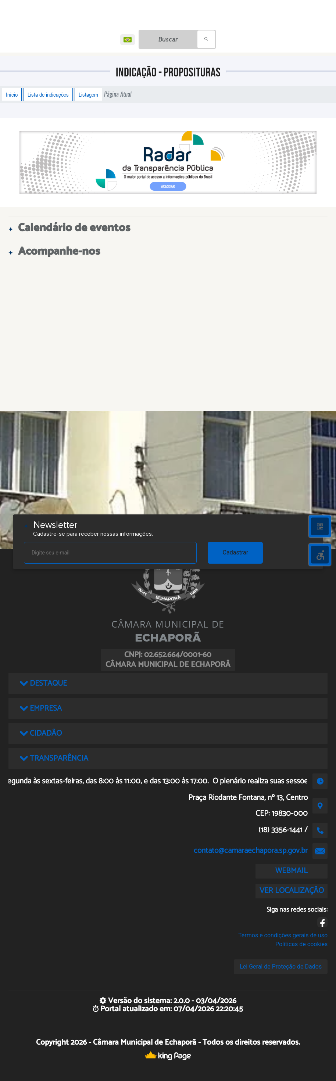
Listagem (88, 94)
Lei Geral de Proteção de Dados (281, 966)
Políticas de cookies (301, 944)
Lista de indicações (48, 94)
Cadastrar (236, 552)
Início (12, 94)
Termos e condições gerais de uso (283, 935)
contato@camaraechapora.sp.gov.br (251, 850)
